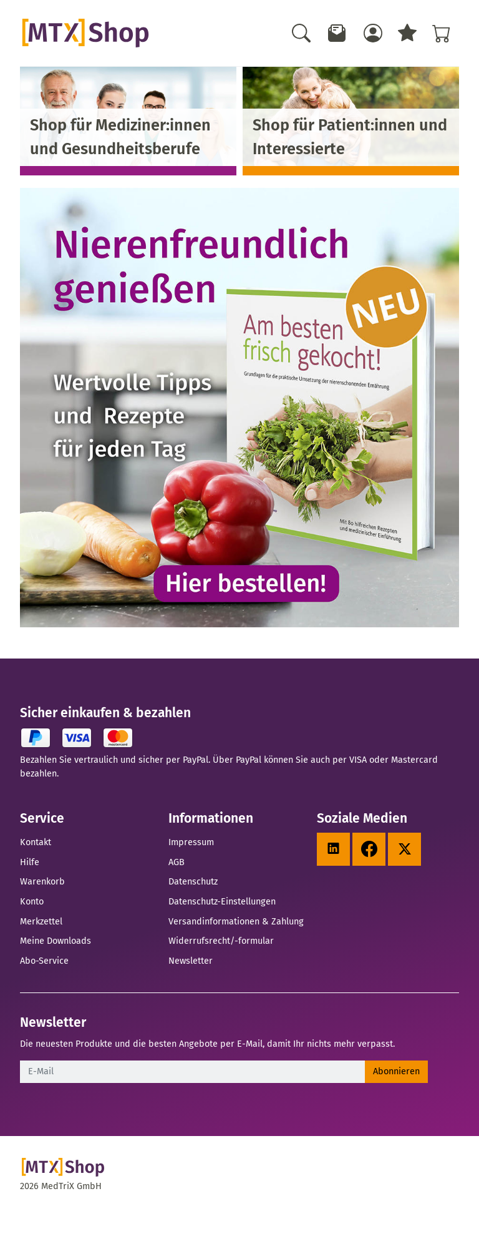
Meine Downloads (55, 940)
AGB (176, 862)
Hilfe (29, 862)
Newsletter (190, 960)
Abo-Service (44, 960)
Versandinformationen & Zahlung (236, 921)
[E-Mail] (192, 1072)
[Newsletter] (337, 33)
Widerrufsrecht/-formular (221, 940)
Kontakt (35, 842)
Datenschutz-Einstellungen (222, 901)
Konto (32, 901)
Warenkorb (42, 881)
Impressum (191, 842)
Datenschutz (193, 881)
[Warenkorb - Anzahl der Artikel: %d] (441, 33)
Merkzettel (41, 921)
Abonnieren (396, 1071)
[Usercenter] (373, 33)
